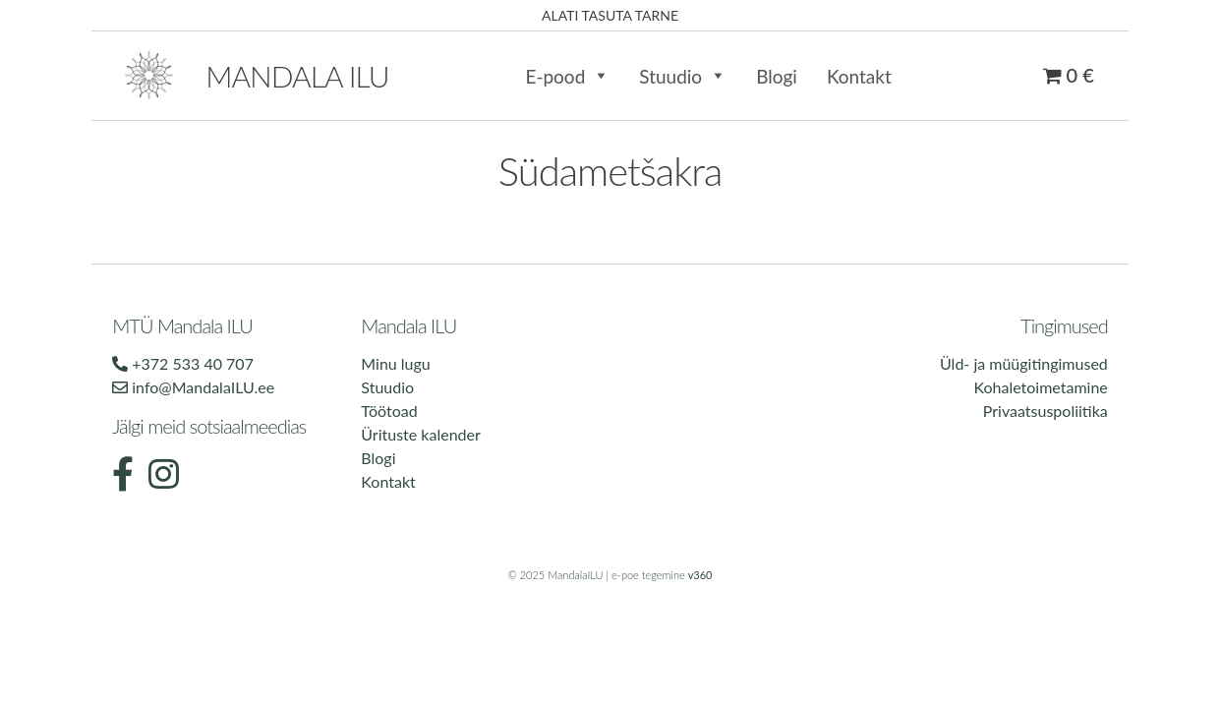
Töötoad (389, 410)
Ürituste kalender (420, 434)
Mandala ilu (296, 75)
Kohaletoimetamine (1040, 387)
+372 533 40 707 (183, 363)
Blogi (776, 76)
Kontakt (859, 76)
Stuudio (682, 76)
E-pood (567, 76)
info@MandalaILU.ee (193, 387)
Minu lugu (395, 363)
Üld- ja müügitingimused (1024, 363)
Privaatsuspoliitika (1045, 410)
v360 (700, 574)
